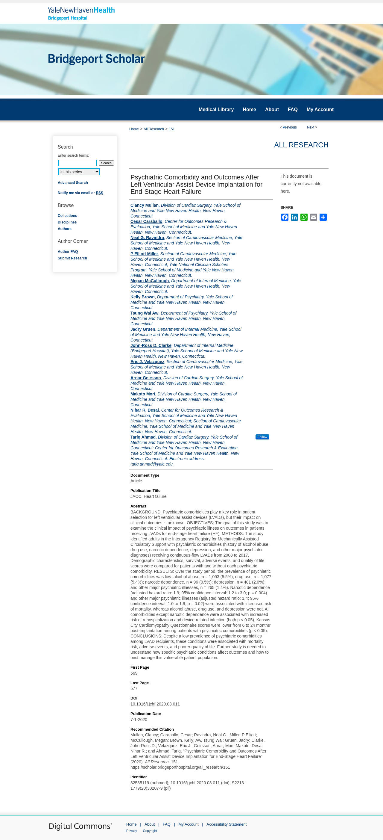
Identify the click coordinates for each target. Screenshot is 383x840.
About (150, 824)
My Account (189, 824)
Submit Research (72, 258)
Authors (65, 229)
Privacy (131, 831)
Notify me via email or (80, 193)
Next (310, 127)
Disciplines (67, 222)
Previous (290, 127)
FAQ (167, 824)
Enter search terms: (73, 155)
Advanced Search (73, 183)
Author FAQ (68, 252)
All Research (154, 129)
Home (134, 129)
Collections (67, 216)
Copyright (150, 831)
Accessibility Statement (226, 824)
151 (172, 129)
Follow (262, 437)
